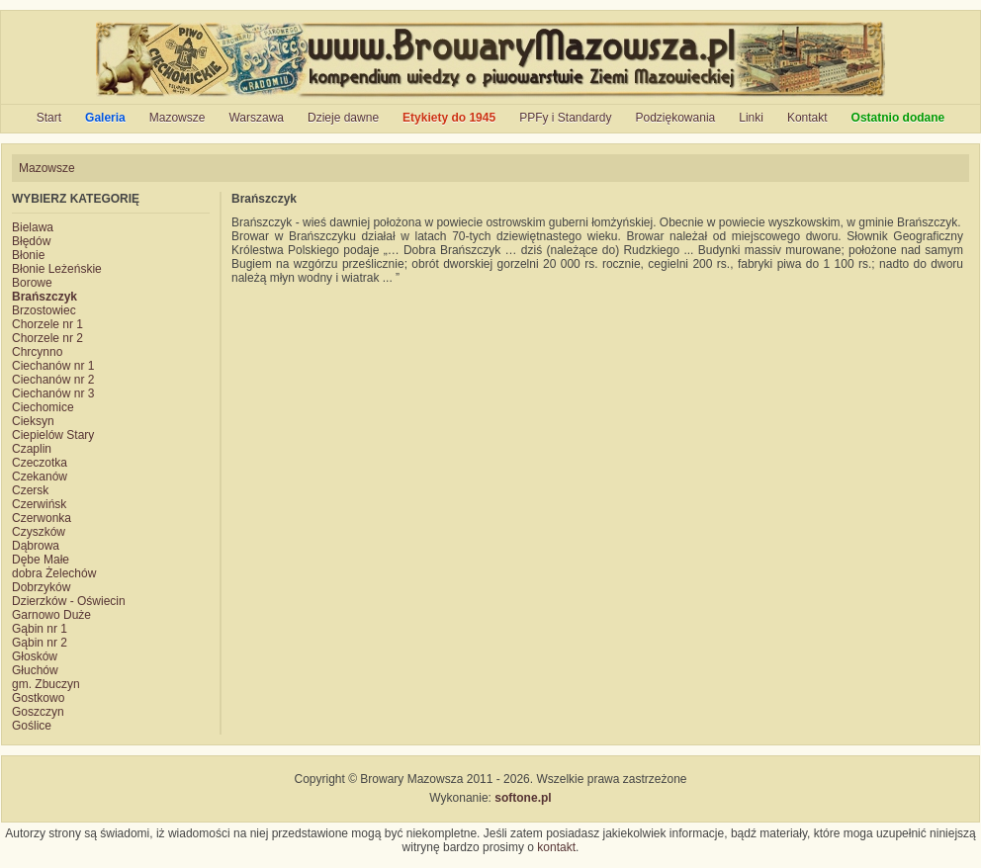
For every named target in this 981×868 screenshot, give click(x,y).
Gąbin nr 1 (39, 629)
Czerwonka (41, 518)
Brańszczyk (44, 297)
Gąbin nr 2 (39, 643)
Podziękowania (676, 118)
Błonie (28, 255)
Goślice (31, 726)
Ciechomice (43, 407)
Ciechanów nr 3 (53, 393)
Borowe (32, 283)
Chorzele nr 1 (47, 324)
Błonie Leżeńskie (57, 269)
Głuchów (35, 670)
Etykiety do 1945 (448, 118)
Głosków (34, 656)
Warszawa (256, 118)
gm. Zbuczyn (46, 684)
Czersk (30, 490)
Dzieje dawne (343, 118)
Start (49, 118)
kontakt (556, 847)
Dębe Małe (40, 559)
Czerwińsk (39, 504)
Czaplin (31, 449)
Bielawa (32, 227)
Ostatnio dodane (898, 118)
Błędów (31, 241)
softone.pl (522, 798)
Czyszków (38, 532)
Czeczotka (39, 463)
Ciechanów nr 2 (53, 380)
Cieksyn (33, 421)
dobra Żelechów (54, 573)
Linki (751, 118)
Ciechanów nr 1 (53, 366)
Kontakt (807, 118)
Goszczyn (38, 712)
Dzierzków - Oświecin (69, 601)
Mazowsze (177, 118)
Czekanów (39, 476)
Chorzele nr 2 (47, 338)
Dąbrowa (35, 546)
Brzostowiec (44, 310)
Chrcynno (37, 352)
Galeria (105, 118)
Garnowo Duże (51, 615)
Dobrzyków (41, 587)
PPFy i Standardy (565, 118)
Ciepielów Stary (53, 435)
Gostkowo (38, 698)
